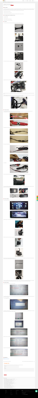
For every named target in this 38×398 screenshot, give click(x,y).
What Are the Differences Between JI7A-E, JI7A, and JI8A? (9, 380)
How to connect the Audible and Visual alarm (7, 385)
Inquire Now (12, 5)
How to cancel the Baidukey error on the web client (8, 381)
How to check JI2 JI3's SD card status (7, 361)
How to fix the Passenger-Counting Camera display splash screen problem (28, 361)
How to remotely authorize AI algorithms (7, 384)
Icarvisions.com (4, 0)
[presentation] (8, 373)
